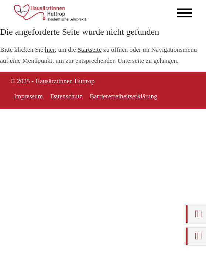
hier (50, 49)
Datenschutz (66, 96)
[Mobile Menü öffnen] (185, 13)
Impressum (28, 96)
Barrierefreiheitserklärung (123, 96)
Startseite (90, 49)
